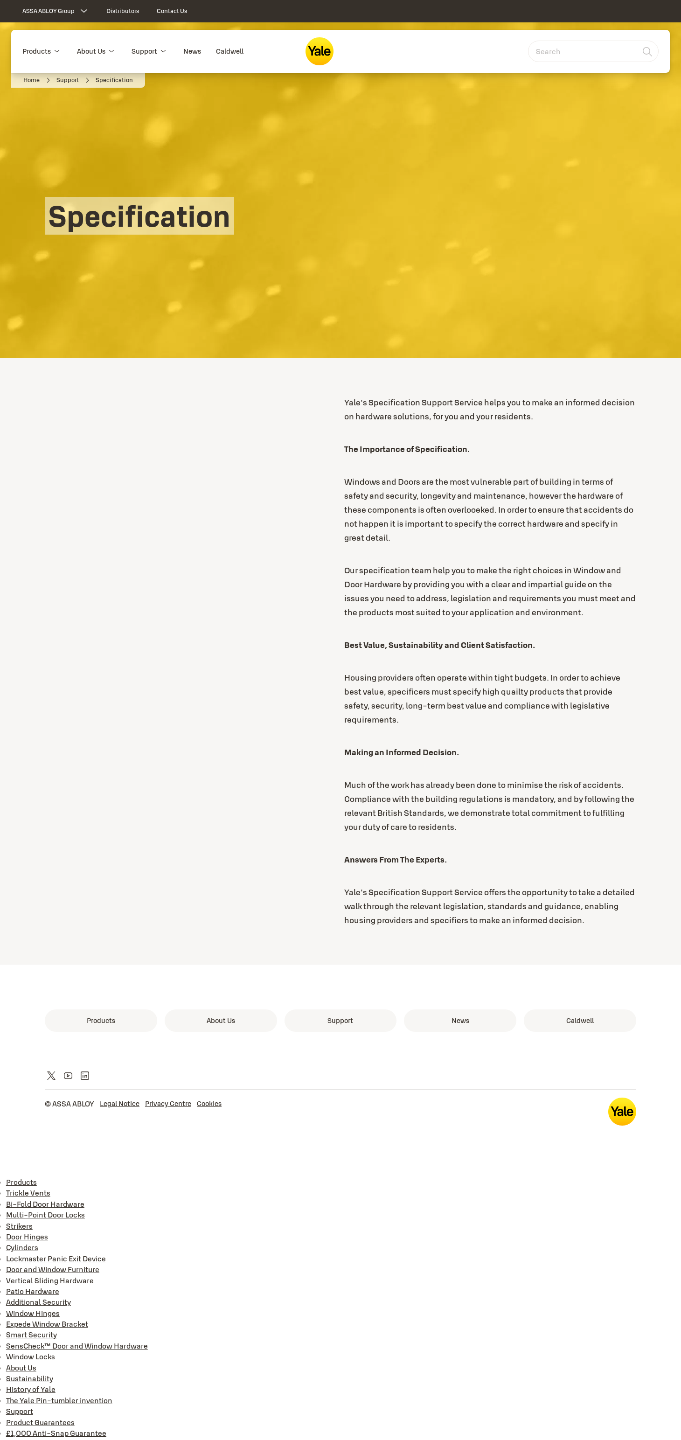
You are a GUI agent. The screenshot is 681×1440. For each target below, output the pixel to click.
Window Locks (30, 1356)
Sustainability (29, 1378)
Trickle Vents (28, 1192)
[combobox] (593, 51)
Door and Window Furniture (52, 1269)
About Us (91, 51)
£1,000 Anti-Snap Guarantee (56, 1433)
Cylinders (22, 1247)
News (192, 51)
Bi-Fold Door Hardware (45, 1204)
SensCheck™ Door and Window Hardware (77, 1345)
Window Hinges (33, 1313)
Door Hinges (27, 1236)
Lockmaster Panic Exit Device (56, 1258)
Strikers (19, 1226)
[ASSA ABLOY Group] (56, 11)
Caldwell (229, 51)
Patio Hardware (32, 1291)
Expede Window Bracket (47, 1324)
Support (144, 51)
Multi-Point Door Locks (45, 1214)
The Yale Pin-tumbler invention (59, 1400)
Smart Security (31, 1334)
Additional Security (38, 1302)
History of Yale (31, 1389)
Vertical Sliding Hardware (50, 1280)
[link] (122, 11)
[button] (57, 51)
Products (36, 51)
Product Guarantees (40, 1422)
